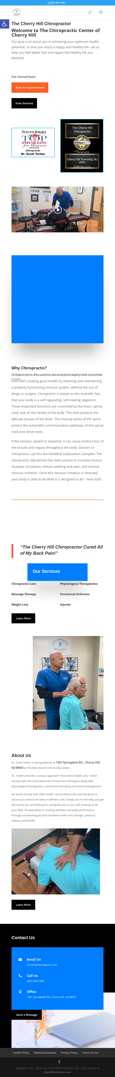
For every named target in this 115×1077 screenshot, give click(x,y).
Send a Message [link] (26, 1014)
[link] (4, 24)
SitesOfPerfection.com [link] (57, 1072)
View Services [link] (24, 103)
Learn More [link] (23, 618)
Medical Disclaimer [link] (45, 1052)
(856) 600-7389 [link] (35, 981)
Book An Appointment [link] (29, 87)
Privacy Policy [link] (69, 1052)
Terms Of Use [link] (90, 1052)
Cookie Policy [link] (21, 1052)
